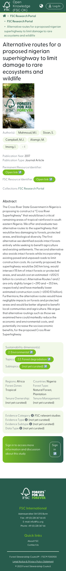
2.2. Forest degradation (32, 359)
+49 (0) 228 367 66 (36, 526)
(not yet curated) (33, 366)
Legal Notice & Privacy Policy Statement (33, 562)
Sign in (55, 447)
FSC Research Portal (23, 16)
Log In (54, 6)
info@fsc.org (36, 522)
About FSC (33, 541)
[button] (41, 6)
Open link (11, 172)
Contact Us (33, 545)
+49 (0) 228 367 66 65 (35, 518)
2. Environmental (19, 352)
